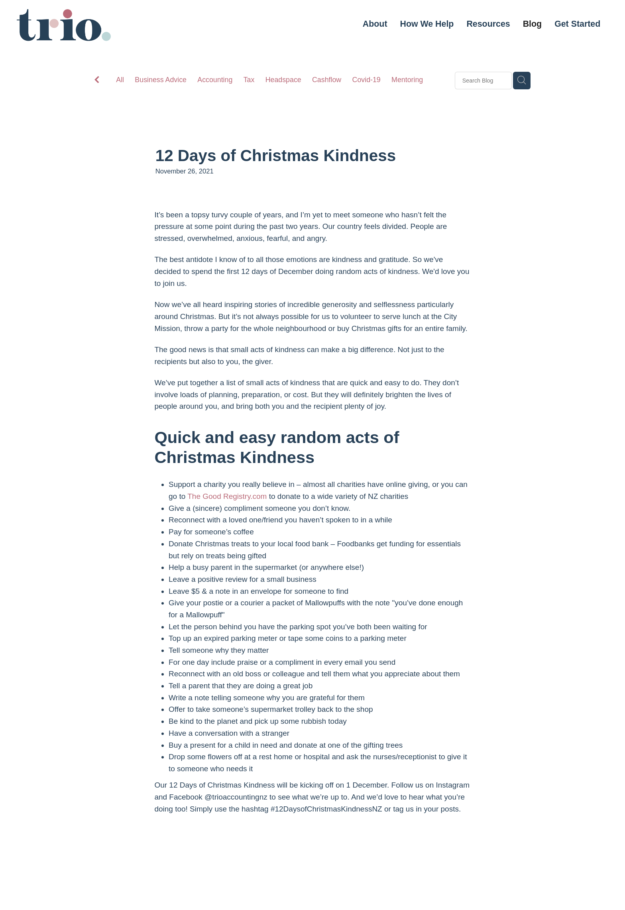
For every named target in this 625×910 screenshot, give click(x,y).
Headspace (283, 80)
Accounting (214, 80)
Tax (249, 80)
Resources (488, 24)
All (120, 80)
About (375, 24)
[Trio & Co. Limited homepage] (76, 25)
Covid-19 (366, 80)
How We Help (427, 24)
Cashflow (326, 80)
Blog (532, 24)
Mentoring (407, 80)
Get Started (577, 24)
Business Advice (161, 80)
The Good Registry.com (227, 496)
